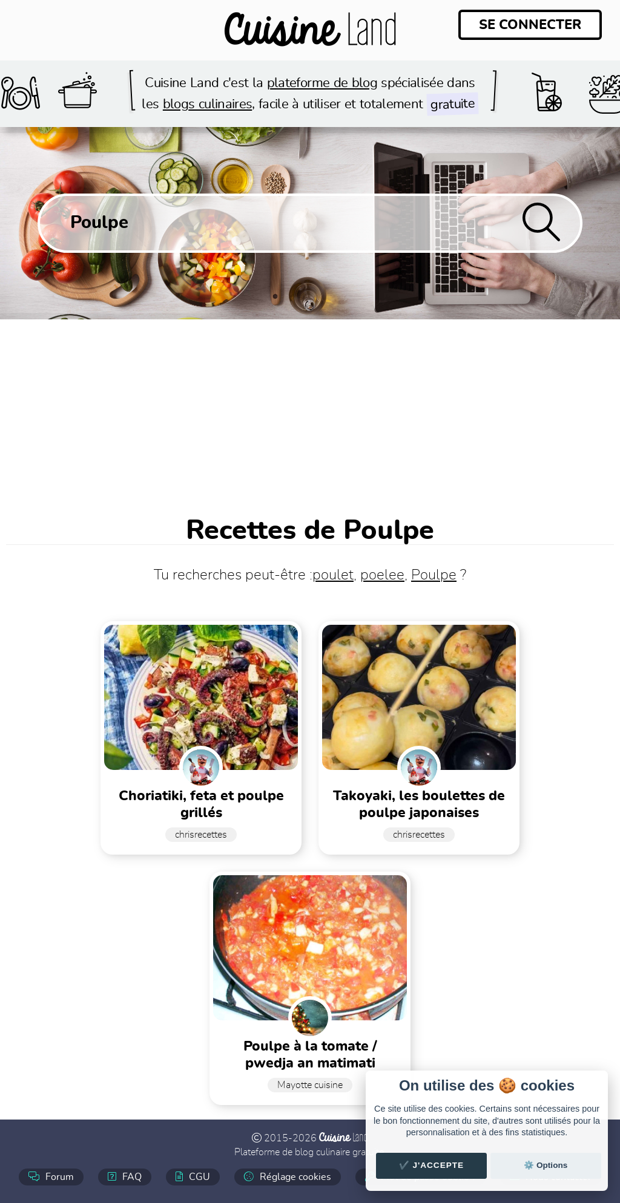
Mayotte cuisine (310, 1085)
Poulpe (434, 575)
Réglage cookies (287, 1177)
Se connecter (530, 24)
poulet (333, 575)
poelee (382, 575)
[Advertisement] (310, 410)
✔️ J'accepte (431, 1165)
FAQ (125, 1177)
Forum (51, 1177)
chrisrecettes (201, 834)
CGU (193, 1177)
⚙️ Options (545, 1165)
